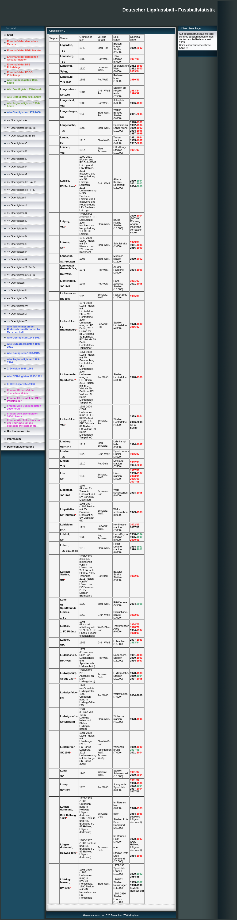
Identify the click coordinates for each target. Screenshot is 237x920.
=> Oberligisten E (17, 158)
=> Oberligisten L (17, 220)
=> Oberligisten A (17, 120)
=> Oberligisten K (17, 213)
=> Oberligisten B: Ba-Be (21, 127)
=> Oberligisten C (17, 143)
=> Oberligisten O (17, 244)
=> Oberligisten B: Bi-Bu (21, 135)
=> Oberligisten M (17, 228)
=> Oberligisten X (17, 313)
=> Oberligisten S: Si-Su (21, 275)
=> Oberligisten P (17, 251)
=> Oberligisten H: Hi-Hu (21, 189)
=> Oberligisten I (16, 197)
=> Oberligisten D (17, 151)
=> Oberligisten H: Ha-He (21, 182)
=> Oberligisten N (17, 236)
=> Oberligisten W (17, 305)
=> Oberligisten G (17, 174)
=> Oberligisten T (17, 282)
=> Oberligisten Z (17, 321)
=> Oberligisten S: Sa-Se (21, 267)
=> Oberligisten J (17, 205)
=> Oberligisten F (17, 166)
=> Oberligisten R (17, 259)
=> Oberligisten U (17, 290)
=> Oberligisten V (17, 298)
